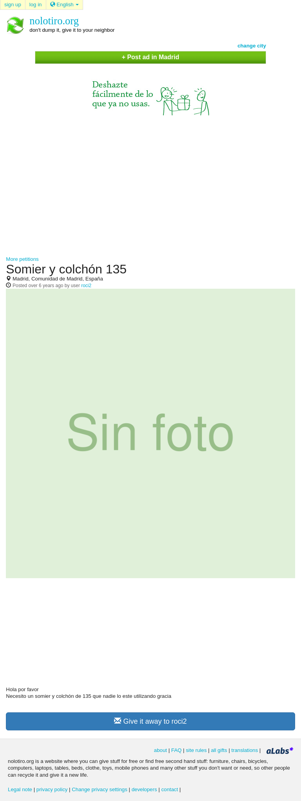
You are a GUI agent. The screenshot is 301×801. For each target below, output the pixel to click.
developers (144, 789)
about (160, 750)
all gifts (219, 750)
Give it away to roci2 (150, 721)
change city (252, 46)
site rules (196, 750)
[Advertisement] (150, 182)
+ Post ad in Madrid (150, 57)
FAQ (176, 750)
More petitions (22, 259)
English (64, 4)
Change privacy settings (99, 789)
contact (169, 789)
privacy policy (52, 789)
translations (244, 750)
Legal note (20, 789)
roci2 (86, 285)
